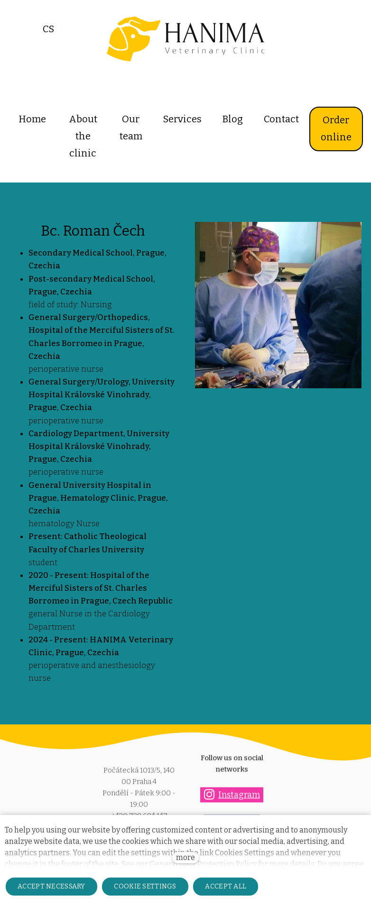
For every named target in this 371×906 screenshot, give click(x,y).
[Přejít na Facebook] (232, 810)
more (185, 857)
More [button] (332, 119)
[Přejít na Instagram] (231, 782)
